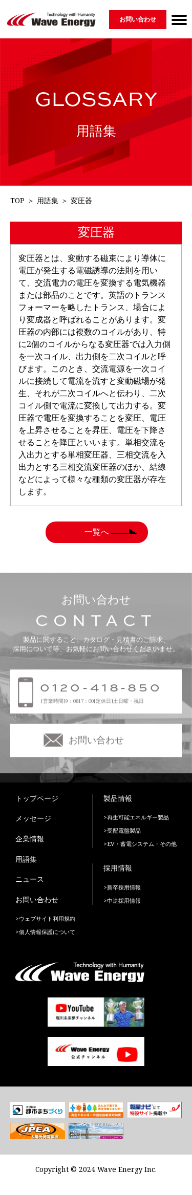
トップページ (36, 798)
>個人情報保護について (45, 932)
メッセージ (33, 818)
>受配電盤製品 (122, 831)
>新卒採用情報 (122, 888)
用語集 (47, 201)
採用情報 (117, 868)
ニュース (29, 879)
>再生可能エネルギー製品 (136, 817)
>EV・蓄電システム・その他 (140, 844)
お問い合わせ (137, 19)
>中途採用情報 (122, 901)
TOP (17, 201)
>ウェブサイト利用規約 (45, 919)
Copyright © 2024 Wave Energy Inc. (96, 1170)
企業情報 (29, 839)
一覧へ (96, 532)
